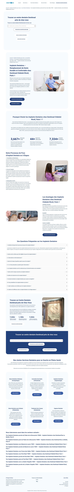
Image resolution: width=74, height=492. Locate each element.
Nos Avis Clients (44, 2)
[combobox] (22, 26)
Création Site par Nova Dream (42, 490)
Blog (37, 481)
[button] (37, 245)
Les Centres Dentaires (26, 7)
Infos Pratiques (53, 2)
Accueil (19, 2)
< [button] (37, 271)
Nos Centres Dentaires (35, 2)
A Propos (66, 485)
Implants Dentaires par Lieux (15, 7)
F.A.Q (37, 479)
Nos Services (26, 2)
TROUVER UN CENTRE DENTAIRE (61, 2)
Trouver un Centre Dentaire (37, 477)
